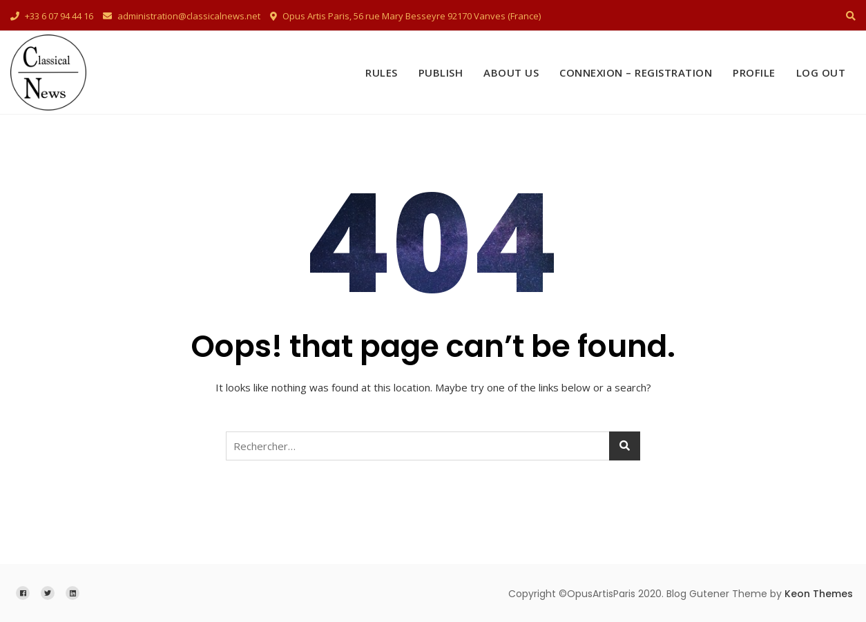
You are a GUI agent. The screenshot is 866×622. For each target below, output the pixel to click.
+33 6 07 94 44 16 (51, 16)
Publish (440, 72)
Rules (381, 72)
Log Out (821, 72)
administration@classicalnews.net (181, 16)
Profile (754, 72)
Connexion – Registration (635, 72)
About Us (511, 72)
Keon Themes (819, 594)
